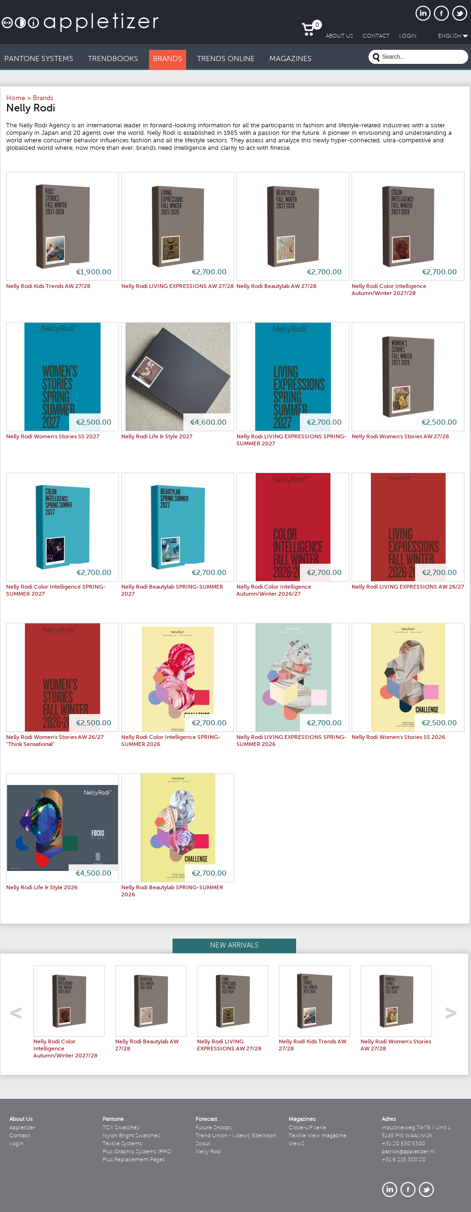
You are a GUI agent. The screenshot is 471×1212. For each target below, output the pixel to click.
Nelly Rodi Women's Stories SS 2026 (398, 737)
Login (16, 1144)
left (19, 1016)
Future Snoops (214, 1128)
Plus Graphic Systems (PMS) (137, 1152)
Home (15, 98)
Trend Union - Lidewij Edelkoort (236, 1136)
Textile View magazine (317, 1136)
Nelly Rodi (208, 1152)
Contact (19, 1136)
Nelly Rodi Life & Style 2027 (156, 437)
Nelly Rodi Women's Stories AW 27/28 (400, 437)
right (454, 1016)
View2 (297, 1144)
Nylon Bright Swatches (131, 1136)
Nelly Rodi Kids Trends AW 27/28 (48, 286)
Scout (203, 1144)
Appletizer (22, 1128)
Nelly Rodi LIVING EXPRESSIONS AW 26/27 (408, 587)
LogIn (407, 36)
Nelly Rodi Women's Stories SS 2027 (52, 437)
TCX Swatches (120, 1128)
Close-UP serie (307, 1128)
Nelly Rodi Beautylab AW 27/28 (276, 286)
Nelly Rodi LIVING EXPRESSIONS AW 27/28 (177, 286)
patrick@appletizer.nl (408, 1152)
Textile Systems (122, 1144)
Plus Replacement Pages (133, 1160)
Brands (43, 98)
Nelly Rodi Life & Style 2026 (42, 888)
